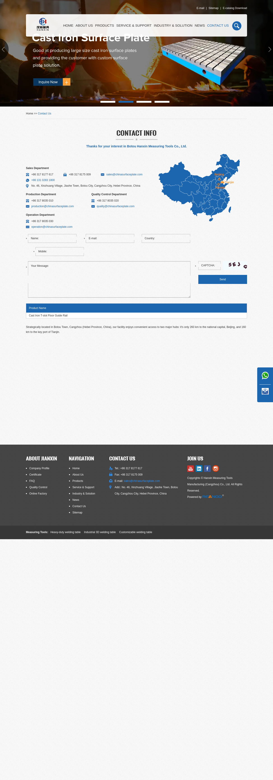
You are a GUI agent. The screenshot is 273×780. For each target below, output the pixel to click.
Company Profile (39, 468)
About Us (84, 25)
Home (68, 25)
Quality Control (38, 487)
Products (104, 25)
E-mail (200, 8)
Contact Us (218, 25)
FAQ (32, 481)
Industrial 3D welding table (100, 532)
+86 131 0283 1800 (43, 180)
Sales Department (37, 168)
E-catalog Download (235, 8)
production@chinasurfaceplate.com (52, 206)
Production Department (41, 194)
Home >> (32, 113)
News (200, 25)
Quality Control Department (109, 194)
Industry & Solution (173, 25)
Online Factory (38, 493)
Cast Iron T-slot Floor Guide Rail (48, 315)
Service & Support (134, 25)
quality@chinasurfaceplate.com (115, 206)
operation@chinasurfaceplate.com (51, 226)
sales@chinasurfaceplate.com (124, 174)
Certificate (35, 474)
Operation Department (40, 214)
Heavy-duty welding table (65, 532)
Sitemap (213, 8)
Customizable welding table (135, 532)
